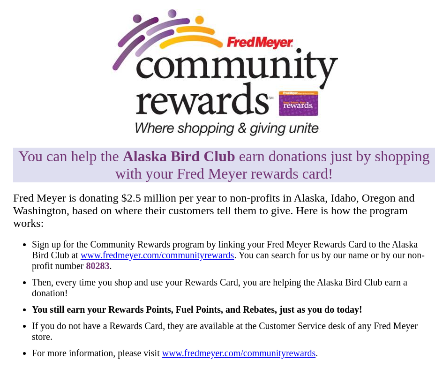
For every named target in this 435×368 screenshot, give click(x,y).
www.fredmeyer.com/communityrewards (157, 255)
